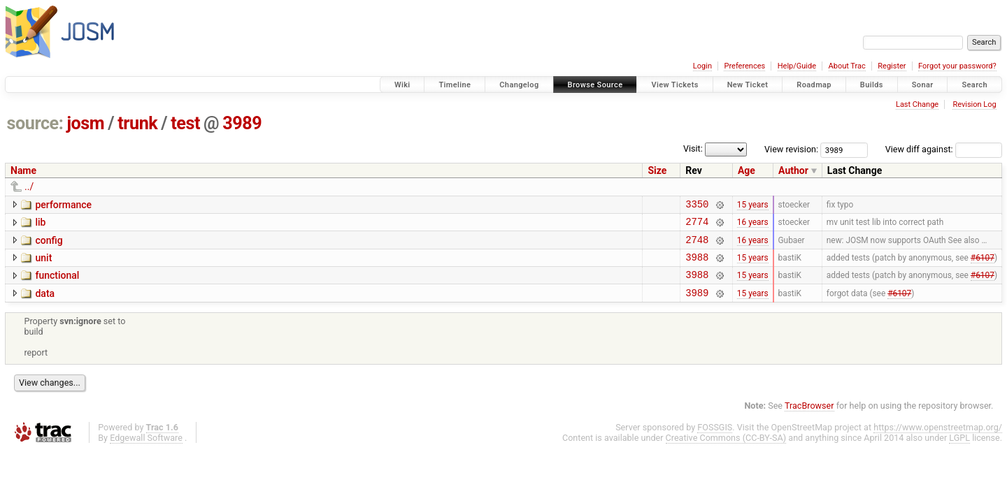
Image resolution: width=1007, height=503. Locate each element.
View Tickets (674, 84)
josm (85, 123)
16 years (753, 226)
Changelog (518, 84)
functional (57, 283)
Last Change (917, 104)
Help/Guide (797, 66)
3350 (696, 205)
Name (23, 170)
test (185, 123)
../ (29, 186)
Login (702, 66)
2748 (696, 245)
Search (974, 84)
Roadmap (814, 84)
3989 (242, 123)
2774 (696, 225)
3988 (696, 265)
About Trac (847, 66)
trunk (137, 123)
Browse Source (595, 84)
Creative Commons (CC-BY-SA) (726, 450)
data (45, 303)
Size (657, 170)
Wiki (402, 84)
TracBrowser (809, 418)
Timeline (454, 84)
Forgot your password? (957, 66)
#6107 (982, 265)
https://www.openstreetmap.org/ (937, 440)
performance (63, 204)
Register (892, 66)
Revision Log (974, 104)
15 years (753, 205)
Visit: (693, 148)
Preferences (744, 66)
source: (35, 123)
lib (40, 224)
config (48, 244)
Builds (871, 84)
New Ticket (748, 84)
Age (746, 170)
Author (793, 170)
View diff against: (943, 149)
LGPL (959, 450)
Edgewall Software (146, 450)
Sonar (923, 84)
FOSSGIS (714, 440)
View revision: (791, 149)
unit (43, 264)
